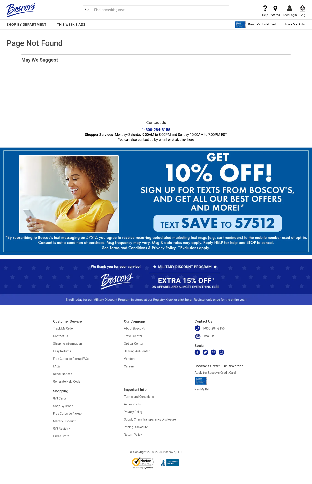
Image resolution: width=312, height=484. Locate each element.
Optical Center (133, 343)
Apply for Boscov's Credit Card (215, 372)
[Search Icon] (87, 9)
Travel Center (133, 336)
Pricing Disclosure (136, 427)
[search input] (156, 9)
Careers (129, 366)
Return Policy (133, 434)
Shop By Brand (63, 406)
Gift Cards (60, 398)
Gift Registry (61, 428)
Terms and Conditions (139, 396)
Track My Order (295, 24)
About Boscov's (134, 328)
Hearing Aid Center (137, 351)
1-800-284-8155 (156, 129)
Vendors (129, 359)
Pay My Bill (202, 389)
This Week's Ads (71, 25)
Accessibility (132, 404)
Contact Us (60, 336)
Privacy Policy (133, 412)
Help (265, 11)
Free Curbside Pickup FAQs (71, 359)
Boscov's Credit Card (255, 25)
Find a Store (61, 436)
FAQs (56, 366)
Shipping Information (67, 343)
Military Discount (64, 421)
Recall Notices (62, 374)
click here (187, 140)
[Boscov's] (21, 10)
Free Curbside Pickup (67, 413)
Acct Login (290, 11)
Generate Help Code (66, 381)
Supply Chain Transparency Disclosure (150, 419)
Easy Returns (62, 351)
